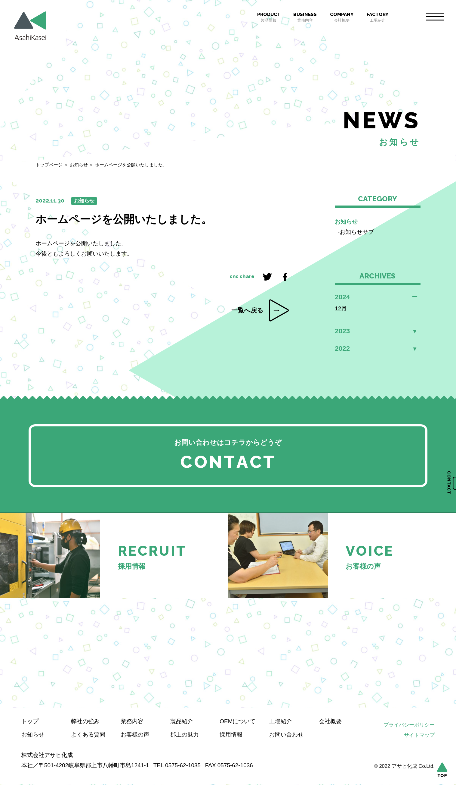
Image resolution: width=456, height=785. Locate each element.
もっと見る (345, 668)
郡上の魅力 (184, 736)
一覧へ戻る (247, 310)
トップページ (49, 164)
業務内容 (305, 17)
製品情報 (268, 17)
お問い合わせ (286, 736)
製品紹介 (181, 722)
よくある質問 (88, 736)
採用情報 (231, 736)
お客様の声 (135, 736)
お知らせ (79, 164)
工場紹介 (377, 17)
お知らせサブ (357, 232)
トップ (30, 722)
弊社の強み (85, 722)
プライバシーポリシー (409, 726)
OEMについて (237, 722)
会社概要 (341, 17)
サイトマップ (419, 736)
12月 (341, 308)
